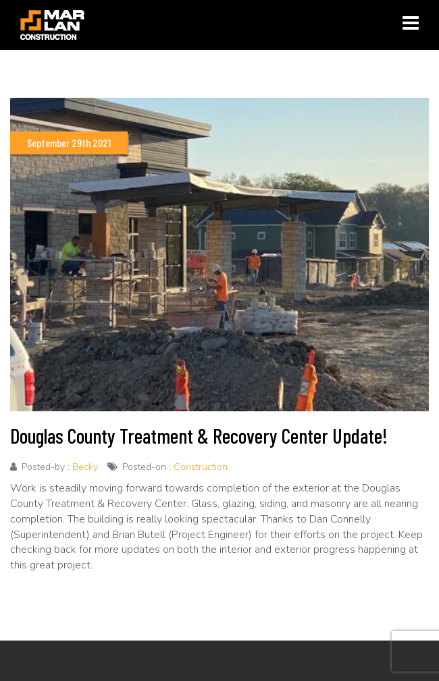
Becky (85, 467)
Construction (201, 467)
